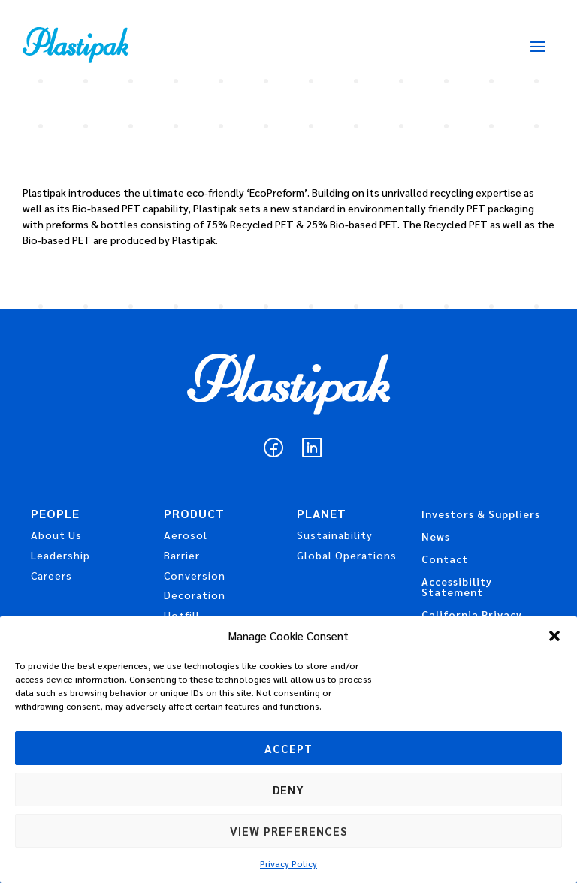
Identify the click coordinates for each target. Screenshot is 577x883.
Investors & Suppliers (480, 514)
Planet (321, 514)
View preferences (288, 831)
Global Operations (347, 555)
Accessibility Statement (456, 587)
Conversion (194, 575)
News (435, 537)
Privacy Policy (288, 863)
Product (194, 514)
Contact (444, 559)
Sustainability (335, 534)
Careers (51, 575)
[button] (554, 635)
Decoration (194, 594)
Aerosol (185, 534)
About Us (56, 534)
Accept (288, 748)
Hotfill (182, 615)
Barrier (182, 555)
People (55, 514)
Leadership (60, 555)
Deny (288, 789)
